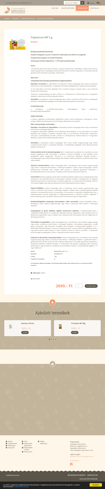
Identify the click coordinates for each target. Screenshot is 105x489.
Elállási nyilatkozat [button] (89, 479)
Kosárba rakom (91, 286)
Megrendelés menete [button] (77, 475)
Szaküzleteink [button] (67, 8)
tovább (25, 332)
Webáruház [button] (82, 8)
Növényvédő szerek (27, 18)
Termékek (15, 18)
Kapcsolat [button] (94, 8)
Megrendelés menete (28, 449)
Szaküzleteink (12, 443)
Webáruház (11, 446)
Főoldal (6, 18)
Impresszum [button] (92, 475)
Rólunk (10, 441)
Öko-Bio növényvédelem (45, 18)
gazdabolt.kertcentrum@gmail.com (18, 3)
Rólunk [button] (55, 8)
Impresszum (28, 452)
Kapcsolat (11, 448)
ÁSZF (25, 441)
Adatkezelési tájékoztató (28, 444)
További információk (21, 487)
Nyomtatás (35, 279)
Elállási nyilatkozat (43, 442)
